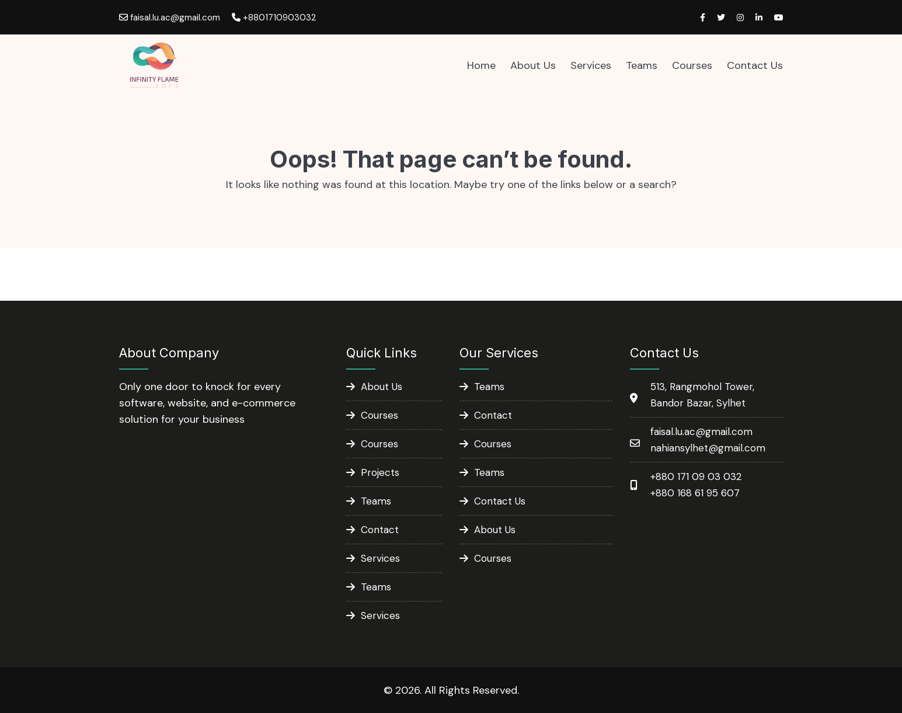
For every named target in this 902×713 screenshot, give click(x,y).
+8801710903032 (274, 17)
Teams (641, 65)
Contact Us (755, 65)
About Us (533, 65)
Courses (692, 65)
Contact (380, 529)
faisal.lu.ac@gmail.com (169, 17)
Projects (380, 472)
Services (590, 65)
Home (481, 65)
